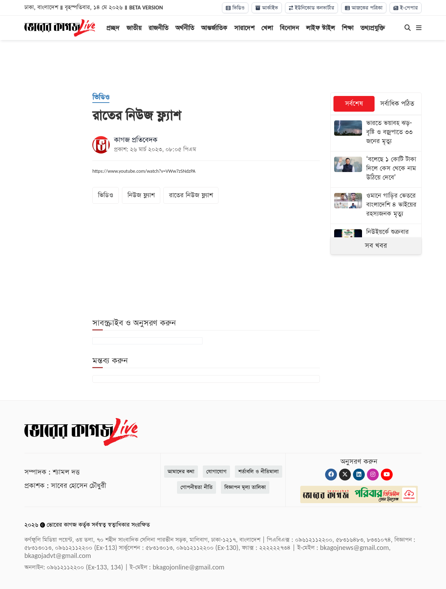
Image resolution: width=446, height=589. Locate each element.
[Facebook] (331, 474)
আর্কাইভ (266, 8)
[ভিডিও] (100, 97)
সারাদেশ (244, 28)
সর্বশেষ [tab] (354, 104)
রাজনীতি (158, 28)
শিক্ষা (347, 28)
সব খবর (376, 246)
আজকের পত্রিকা (364, 8)
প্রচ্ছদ (113, 28)
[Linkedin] (359, 474)
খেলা (267, 28)
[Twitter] (345, 474)
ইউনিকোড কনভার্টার (311, 8)
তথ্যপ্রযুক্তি (372, 28)
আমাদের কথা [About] (181, 471)
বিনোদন (289, 28)
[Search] (408, 28)
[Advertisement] (223, 66)
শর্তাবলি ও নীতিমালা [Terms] (258, 471)
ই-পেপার (405, 8)
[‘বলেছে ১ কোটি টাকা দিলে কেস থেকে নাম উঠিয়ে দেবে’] (376, 169)
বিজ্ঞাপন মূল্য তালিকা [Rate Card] (245, 487)
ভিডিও (235, 8)
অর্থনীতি (184, 28)
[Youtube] (387, 474)
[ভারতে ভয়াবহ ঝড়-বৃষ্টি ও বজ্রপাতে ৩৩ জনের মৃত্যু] (376, 133)
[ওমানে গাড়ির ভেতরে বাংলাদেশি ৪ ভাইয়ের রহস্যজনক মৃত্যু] (376, 206)
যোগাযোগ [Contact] (216, 471)
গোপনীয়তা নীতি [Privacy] (196, 487)
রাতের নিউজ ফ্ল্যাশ (191, 195)
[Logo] (59, 27)
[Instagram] (373, 474)
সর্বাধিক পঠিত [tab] (397, 104)
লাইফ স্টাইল (320, 28)
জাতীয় (133, 28)
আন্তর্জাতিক (214, 28)
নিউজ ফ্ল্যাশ (141, 195)
